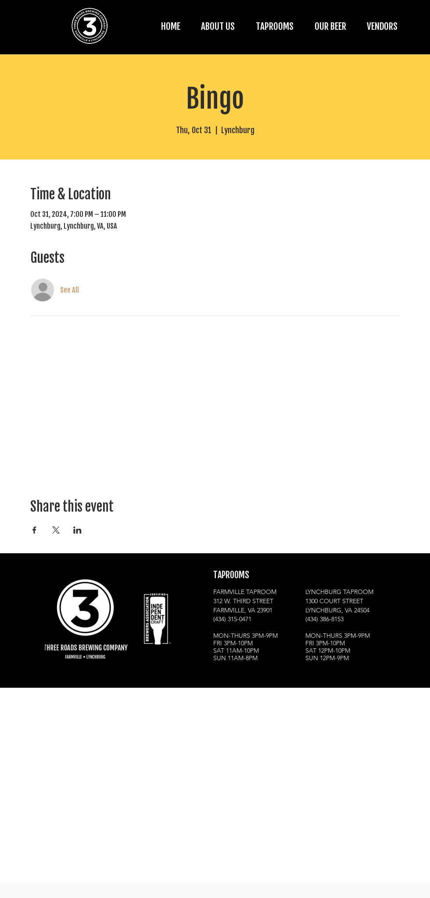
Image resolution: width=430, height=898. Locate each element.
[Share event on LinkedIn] (77, 530)
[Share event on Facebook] (34, 530)
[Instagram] (221, 700)
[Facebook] (243, 700)
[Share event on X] (56, 530)
